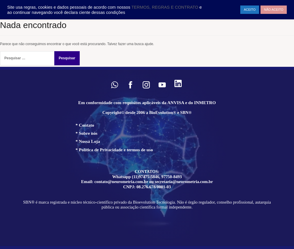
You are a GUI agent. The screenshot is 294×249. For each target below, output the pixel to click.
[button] (114, 85)
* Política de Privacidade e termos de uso (114, 149)
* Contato (85, 125)
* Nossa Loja (88, 141)
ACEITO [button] (250, 9)
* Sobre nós (87, 133)
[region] (147, 158)
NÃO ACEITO (273, 9)
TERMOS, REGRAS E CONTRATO (165, 7)
